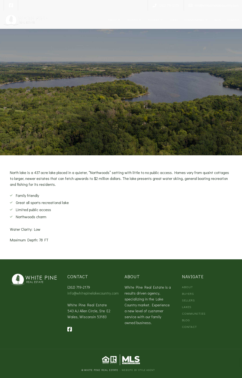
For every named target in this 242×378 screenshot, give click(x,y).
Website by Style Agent (138, 370)
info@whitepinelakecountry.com (93, 293)
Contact (233, 20)
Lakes (173, 20)
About (112, 20)
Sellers (153, 20)
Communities (194, 20)
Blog (217, 20)
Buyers (132, 20)
